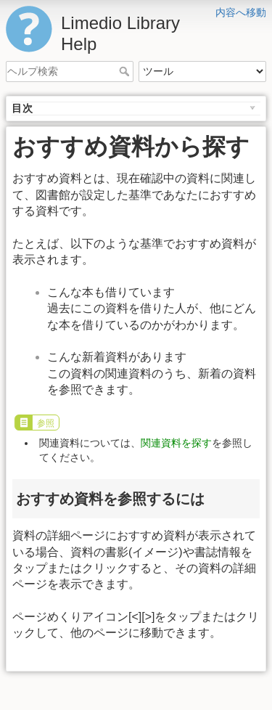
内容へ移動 (240, 12)
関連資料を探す (176, 443)
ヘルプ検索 (126, 71)
